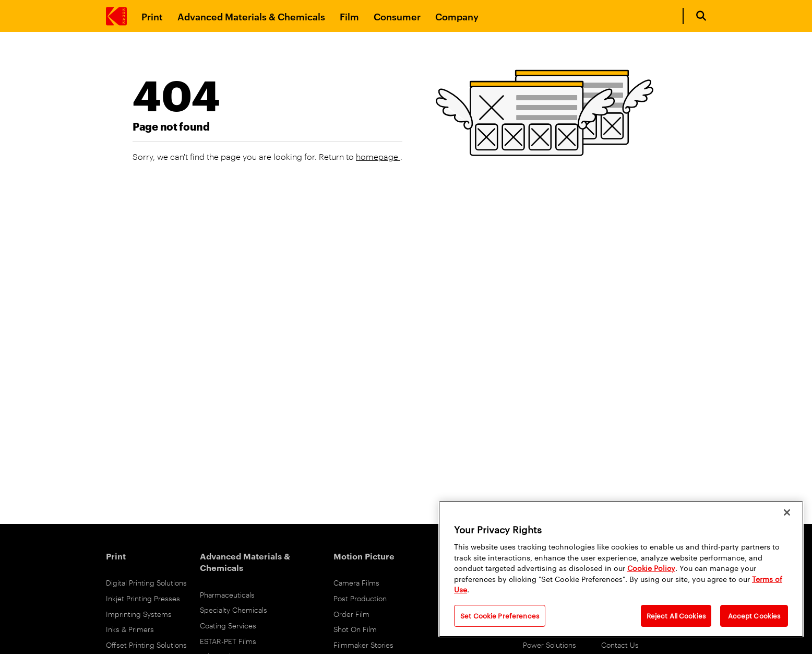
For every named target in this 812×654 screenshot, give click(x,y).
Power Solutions (549, 644)
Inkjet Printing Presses (143, 598)
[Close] (786, 512)
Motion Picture (364, 556)
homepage (378, 156)
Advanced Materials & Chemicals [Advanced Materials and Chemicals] (251, 15)
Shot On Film (355, 629)
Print (152, 15)
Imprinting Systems (139, 613)
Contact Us (620, 644)
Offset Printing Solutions (146, 644)
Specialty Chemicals (233, 609)
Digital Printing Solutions (146, 582)
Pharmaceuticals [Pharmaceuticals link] (227, 594)
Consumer (397, 15)
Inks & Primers (130, 629)
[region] (621, 569)
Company (457, 15)
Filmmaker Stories (363, 644)
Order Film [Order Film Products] (351, 613)
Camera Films (356, 582)
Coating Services (228, 625)
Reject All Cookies (676, 615)
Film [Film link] (349, 15)
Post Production (360, 598)
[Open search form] (701, 16)
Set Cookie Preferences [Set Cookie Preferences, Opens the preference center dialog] (499, 615)
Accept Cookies (754, 615)
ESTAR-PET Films (228, 641)
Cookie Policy (651, 568)
